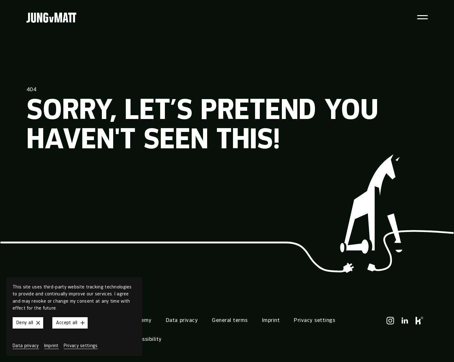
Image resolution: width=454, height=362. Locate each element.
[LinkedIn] (404, 320)
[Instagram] (390, 320)
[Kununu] (419, 320)
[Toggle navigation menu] (423, 17)
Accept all (71, 323)
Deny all (29, 323)
